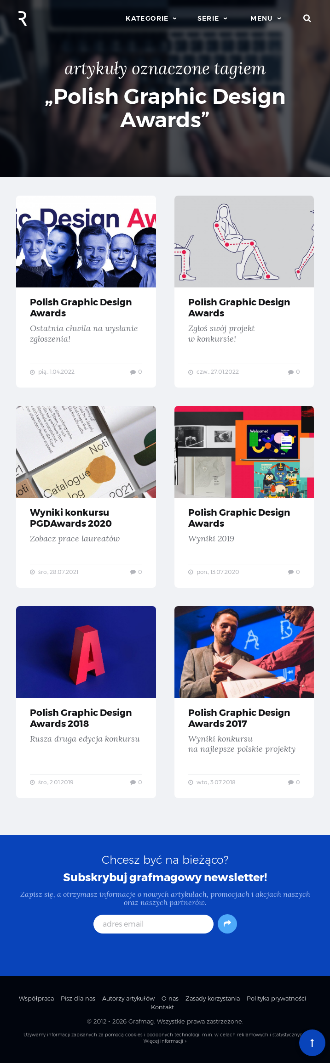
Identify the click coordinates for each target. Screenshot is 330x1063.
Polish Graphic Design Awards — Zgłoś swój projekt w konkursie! (244, 292)
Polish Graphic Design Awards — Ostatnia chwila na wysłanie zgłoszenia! (86, 292)
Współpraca (36, 998)
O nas (170, 998)
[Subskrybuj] (227, 924)
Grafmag (141, 1021)
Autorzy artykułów (128, 998)
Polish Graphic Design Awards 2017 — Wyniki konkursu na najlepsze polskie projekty (244, 702)
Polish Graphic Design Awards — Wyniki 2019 (244, 497)
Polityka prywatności (276, 998)
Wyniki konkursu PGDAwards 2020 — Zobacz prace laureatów (86, 497)
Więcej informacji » (165, 1041)
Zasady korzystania (212, 998)
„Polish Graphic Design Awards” (165, 108)
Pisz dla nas (78, 998)
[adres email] (153, 924)
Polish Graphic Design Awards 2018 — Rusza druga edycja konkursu (86, 702)
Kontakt (162, 1007)
